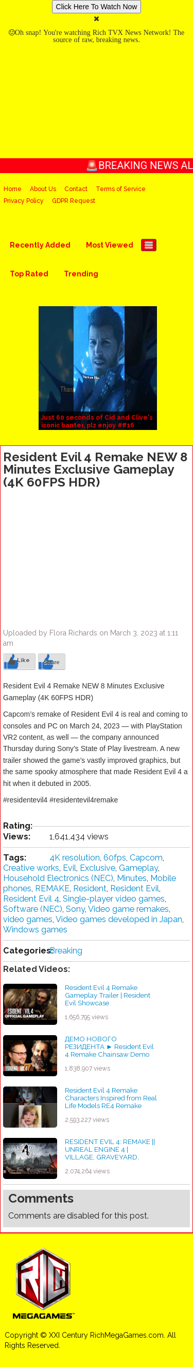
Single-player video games (114, 899)
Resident (90, 888)
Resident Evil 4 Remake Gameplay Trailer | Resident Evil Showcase (107, 994)
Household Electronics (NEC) (58, 878)
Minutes (132, 878)
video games (27, 919)
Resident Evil (134, 888)
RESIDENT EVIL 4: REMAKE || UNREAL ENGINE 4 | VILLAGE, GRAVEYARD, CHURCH (110, 1152)
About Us (43, 189)
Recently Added (40, 245)
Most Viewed (109, 245)
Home (13, 189)
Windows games (35, 929)
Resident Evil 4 (31, 899)
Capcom (146, 858)
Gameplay (138, 868)
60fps (114, 858)
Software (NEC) (32, 909)
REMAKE (52, 888)
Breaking (65, 951)
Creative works (31, 868)
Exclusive (97, 868)
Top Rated (29, 274)
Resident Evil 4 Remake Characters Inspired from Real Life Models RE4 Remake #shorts (111, 1101)
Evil (69, 868)
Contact (75, 189)
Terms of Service (121, 189)
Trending (81, 274)
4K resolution (74, 858)
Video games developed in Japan (119, 919)
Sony (75, 909)
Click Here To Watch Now (96, 7)
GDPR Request (73, 200)
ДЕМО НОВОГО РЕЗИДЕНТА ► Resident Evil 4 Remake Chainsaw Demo (109, 1046)
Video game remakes (128, 909)
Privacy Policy (24, 200)
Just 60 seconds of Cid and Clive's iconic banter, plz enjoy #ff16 (97, 421)
